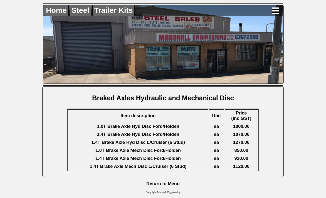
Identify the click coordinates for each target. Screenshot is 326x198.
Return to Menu (163, 183)
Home (56, 10)
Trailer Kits (113, 10)
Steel (80, 10)
